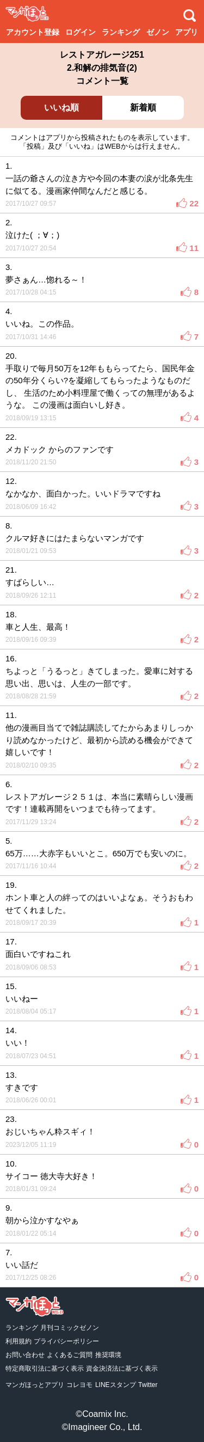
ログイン (80, 32)
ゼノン (157, 32)
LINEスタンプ (115, 1385)
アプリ (186, 32)
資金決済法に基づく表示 (122, 1368)
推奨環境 (108, 1355)
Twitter (147, 1385)
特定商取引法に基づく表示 (44, 1368)
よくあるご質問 (69, 1355)
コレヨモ (79, 1385)
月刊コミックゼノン (69, 1327)
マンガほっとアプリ (34, 1385)
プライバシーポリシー (66, 1341)
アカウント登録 (32, 32)
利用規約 (18, 1341)
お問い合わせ (25, 1355)
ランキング (121, 32)
